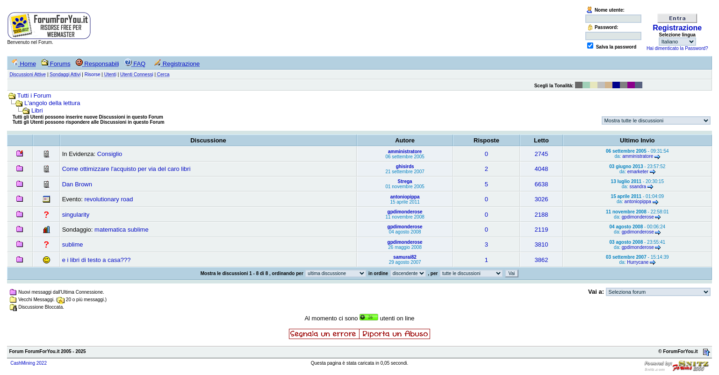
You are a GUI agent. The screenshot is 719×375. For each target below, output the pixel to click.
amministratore (405, 151)
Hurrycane (637, 262)
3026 (541, 199)
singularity (76, 214)
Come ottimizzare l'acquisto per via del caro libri (126, 168)
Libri (37, 110)
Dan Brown (77, 184)
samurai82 (404, 257)
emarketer (637, 171)
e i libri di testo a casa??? (96, 259)
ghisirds (405, 166)
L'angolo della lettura (52, 102)
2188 (541, 214)
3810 (541, 244)
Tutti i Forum (34, 95)
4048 (541, 168)
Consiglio (109, 153)
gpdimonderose (405, 211)
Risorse (93, 74)
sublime (72, 244)
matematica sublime (121, 229)
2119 (541, 229)
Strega (405, 181)
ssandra (637, 186)
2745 (541, 153)
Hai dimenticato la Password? (677, 48)
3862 (541, 259)
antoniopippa (405, 196)
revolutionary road (108, 199)
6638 (541, 184)
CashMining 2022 (28, 363)
